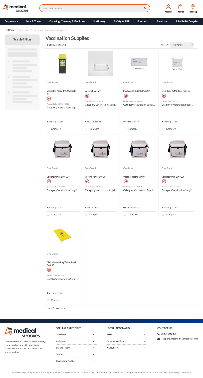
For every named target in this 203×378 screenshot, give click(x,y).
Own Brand (52, 82)
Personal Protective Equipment (50, 30)
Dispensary (11, 21)
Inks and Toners (63, 348)
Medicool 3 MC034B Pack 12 (136, 91)
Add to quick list (55, 122)
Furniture (161, 21)
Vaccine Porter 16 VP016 (173, 176)
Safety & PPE (121, 21)
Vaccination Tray (92, 91)
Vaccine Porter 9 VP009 (134, 176)
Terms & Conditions (115, 341)
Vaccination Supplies (68, 107)
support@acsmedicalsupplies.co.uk (179, 338)
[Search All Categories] (94, 8)
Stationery (99, 21)
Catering (59, 354)
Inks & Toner (33, 21)
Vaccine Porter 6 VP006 (95, 176)
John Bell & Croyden (187, 21)
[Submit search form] (145, 8)
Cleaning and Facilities (65, 361)
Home (10, 30)
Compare (53, 129)
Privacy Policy (112, 348)
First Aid (143, 21)
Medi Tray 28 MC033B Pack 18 (176, 91)
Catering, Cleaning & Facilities (67, 21)
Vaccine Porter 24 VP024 (58, 176)
